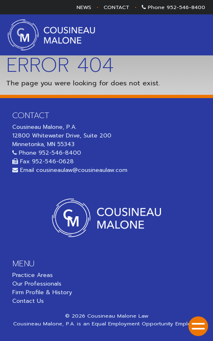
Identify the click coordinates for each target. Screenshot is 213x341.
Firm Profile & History (42, 292)
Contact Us (28, 301)
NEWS (84, 7)
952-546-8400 (186, 7)
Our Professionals (36, 283)
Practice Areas (32, 275)
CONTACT (116, 7)
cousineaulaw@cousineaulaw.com (81, 170)
